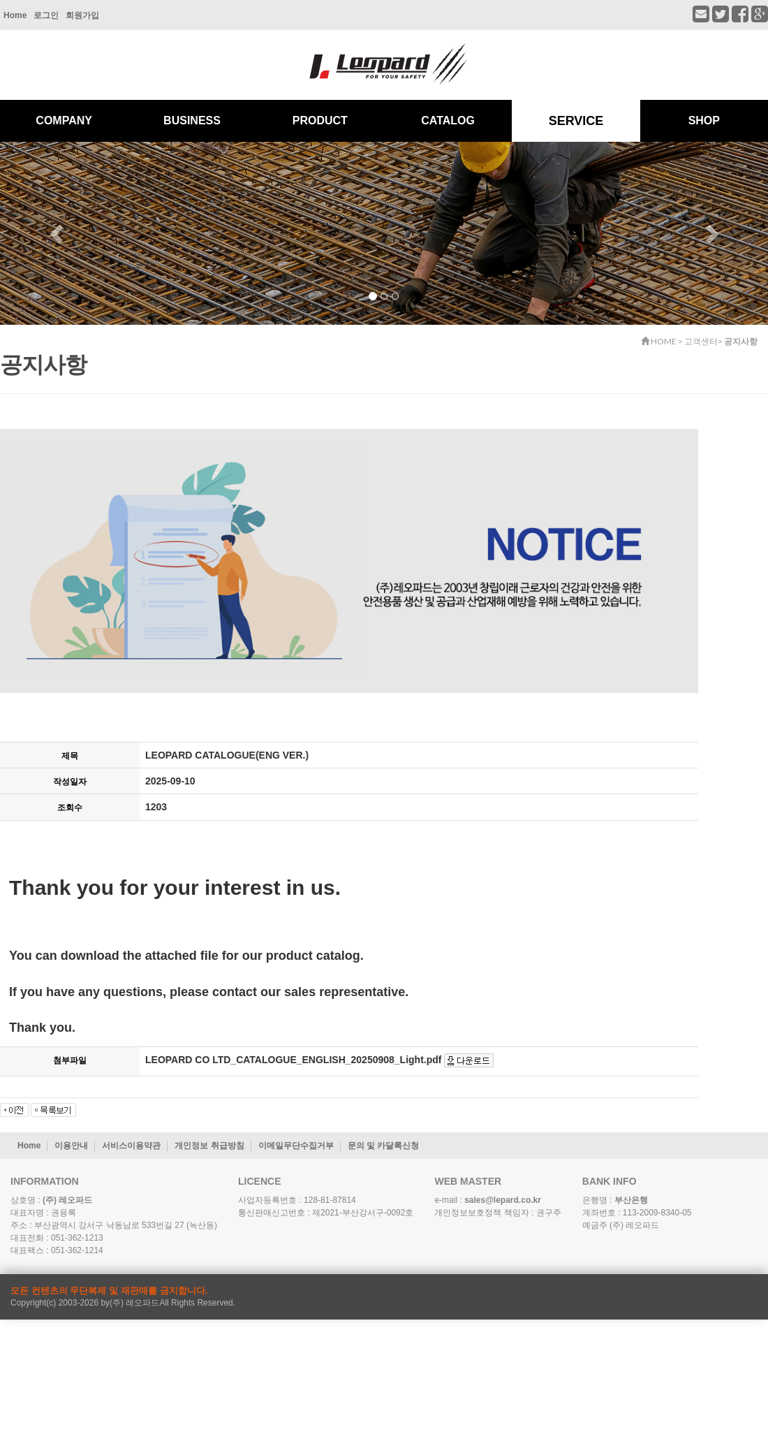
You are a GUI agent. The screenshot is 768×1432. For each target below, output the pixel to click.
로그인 (46, 15)
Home (15, 15)
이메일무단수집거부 (296, 1145)
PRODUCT (320, 120)
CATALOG (448, 120)
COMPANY (64, 120)
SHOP (704, 120)
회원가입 (82, 15)
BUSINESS (192, 120)
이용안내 (71, 1145)
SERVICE (576, 121)
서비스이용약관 (131, 1145)
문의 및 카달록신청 (384, 1145)
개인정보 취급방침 (209, 1145)
